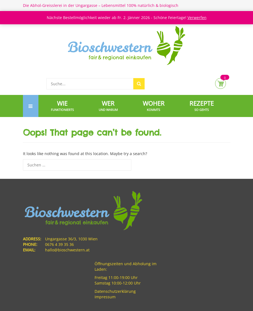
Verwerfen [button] (197, 17)
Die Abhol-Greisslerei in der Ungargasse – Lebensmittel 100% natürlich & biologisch (100, 5)
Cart (220, 83)
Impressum (105, 296)
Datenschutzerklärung (115, 291)
